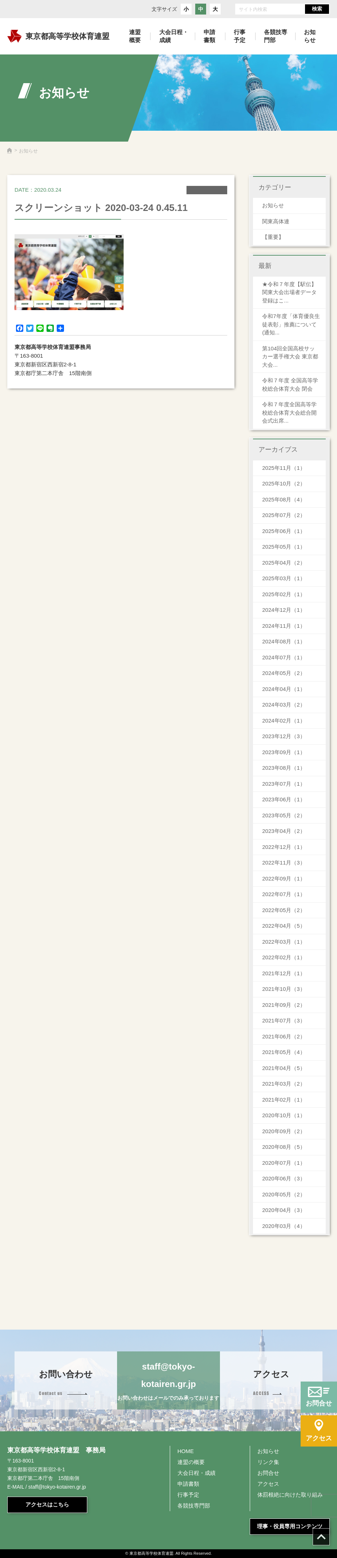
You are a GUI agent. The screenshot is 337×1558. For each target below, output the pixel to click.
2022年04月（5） (283, 926)
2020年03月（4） (283, 1226)
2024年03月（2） (283, 704)
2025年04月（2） (283, 563)
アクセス (268, 1484)
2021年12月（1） (283, 973)
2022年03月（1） (283, 942)
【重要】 (273, 237)
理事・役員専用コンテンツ (289, 1526)
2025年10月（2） (283, 483)
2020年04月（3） (283, 1210)
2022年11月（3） (283, 862)
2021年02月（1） (283, 1100)
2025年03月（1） (283, 578)
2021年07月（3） (283, 1020)
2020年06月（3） (283, 1178)
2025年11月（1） (283, 468)
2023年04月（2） (283, 831)
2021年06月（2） (283, 1036)
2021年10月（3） (283, 989)
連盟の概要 (191, 1462)
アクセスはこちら (47, 1504)
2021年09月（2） (283, 1005)
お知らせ (273, 205)
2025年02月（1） (283, 594)
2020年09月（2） (283, 1131)
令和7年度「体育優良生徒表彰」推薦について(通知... (291, 324)
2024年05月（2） (283, 673)
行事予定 (188, 1495)
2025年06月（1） (283, 531)
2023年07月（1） (283, 784)
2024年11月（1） (283, 626)
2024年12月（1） (283, 610)
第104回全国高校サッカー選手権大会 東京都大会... (290, 356)
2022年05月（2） (283, 910)
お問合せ (268, 1473)
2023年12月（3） (283, 736)
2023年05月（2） (283, 815)
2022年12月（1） (283, 847)
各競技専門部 (193, 1505)
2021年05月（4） (283, 1052)
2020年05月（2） (283, 1194)
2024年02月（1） (283, 720)
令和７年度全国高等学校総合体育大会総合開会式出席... (289, 412)
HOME (185, 1451)
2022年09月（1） (283, 878)
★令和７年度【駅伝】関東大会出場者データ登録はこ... (289, 292)
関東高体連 (275, 221)
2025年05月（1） (283, 547)
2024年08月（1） (283, 641)
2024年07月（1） (283, 657)
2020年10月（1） (283, 1115)
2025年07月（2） (283, 515)
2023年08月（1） (283, 768)
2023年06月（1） (283, 799)
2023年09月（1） (283, 752)
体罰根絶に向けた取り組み (290, 1495)
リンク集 (268, 1462)
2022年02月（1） (283, 957)
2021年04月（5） (283, 1068)
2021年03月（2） (283, 1084)
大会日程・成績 (196, 1473)
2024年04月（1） (283, 689)
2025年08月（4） (283, 499)
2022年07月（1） (283, 894)
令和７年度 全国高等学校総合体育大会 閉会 (290, 384)
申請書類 (188, 1484)
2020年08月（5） (283, 1147)
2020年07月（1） (283, 1163)
